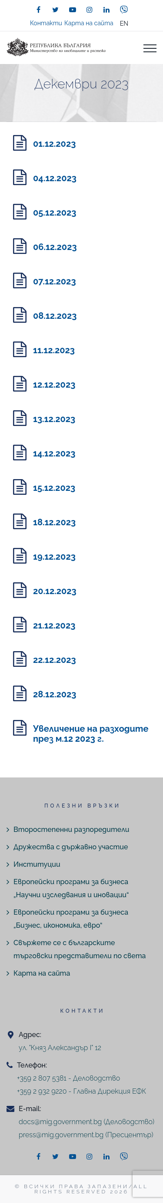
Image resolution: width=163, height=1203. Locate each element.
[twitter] (55, 9)
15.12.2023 (54, 488)
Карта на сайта (88, 23)
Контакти (46, 23)
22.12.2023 (54, 660)
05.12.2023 (55, 212)
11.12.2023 (54, 350)
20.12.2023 (55, 591)
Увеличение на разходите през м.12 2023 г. (90, 733)
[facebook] (38, 9)
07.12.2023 (54, 281)
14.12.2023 (54, 453)
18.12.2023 (54, 522)
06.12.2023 (55, 247)
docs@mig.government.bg (60, 1122)
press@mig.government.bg (61, 1135)
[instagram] (89, 9)
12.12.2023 (54, 384)
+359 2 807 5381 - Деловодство (68, 1078)
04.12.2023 (55, 178)
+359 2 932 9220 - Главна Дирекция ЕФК (81, 1091)
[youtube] (72, 9)
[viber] (124, 10)
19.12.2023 (54, 556)
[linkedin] (106, 9)
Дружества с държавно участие (70, 847)
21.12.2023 (54, 625)
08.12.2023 (55, 316)
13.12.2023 (54, 419)
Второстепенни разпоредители (71, 829)
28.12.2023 (55, 694)
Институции (36, 864)
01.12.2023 (54, 144)
